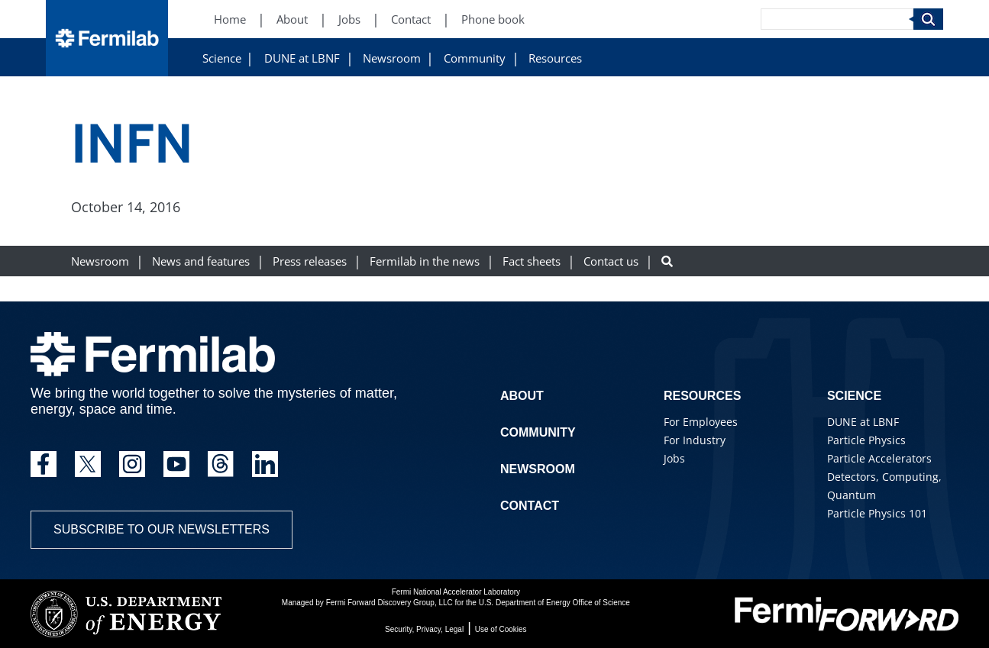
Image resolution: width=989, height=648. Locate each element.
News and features (201, 261)
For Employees (701, 421)
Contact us (610, 261)
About (522, 395)
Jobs (674, 458)
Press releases (310, 261)
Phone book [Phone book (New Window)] (493, 19)
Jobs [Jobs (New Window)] (349, 19)
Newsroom (392, 58)
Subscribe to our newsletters (161, 529)
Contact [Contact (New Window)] (411, 19)
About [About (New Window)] (292, 19)
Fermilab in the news (425, 261)
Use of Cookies (501, 629)
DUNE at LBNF (302, 58)
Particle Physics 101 (877, 513)
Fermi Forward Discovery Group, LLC (389, 602)
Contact (529, 505)
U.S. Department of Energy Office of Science (554, 602)
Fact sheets (532, 261)
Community (475, 58)
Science (221, 58)
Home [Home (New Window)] (230, 19)
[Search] (837, 19)
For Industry (695, 440)
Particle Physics (866, 440)
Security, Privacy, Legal (424, 629)
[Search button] (667, 261)
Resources (555, 58)
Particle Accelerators (879, 458)
